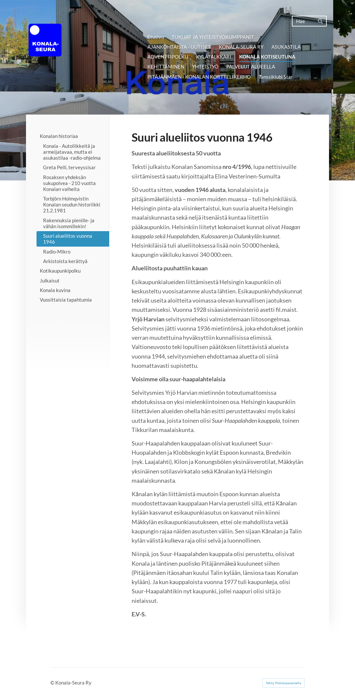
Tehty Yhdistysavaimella (283, 683)
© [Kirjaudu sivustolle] (52, 683)
